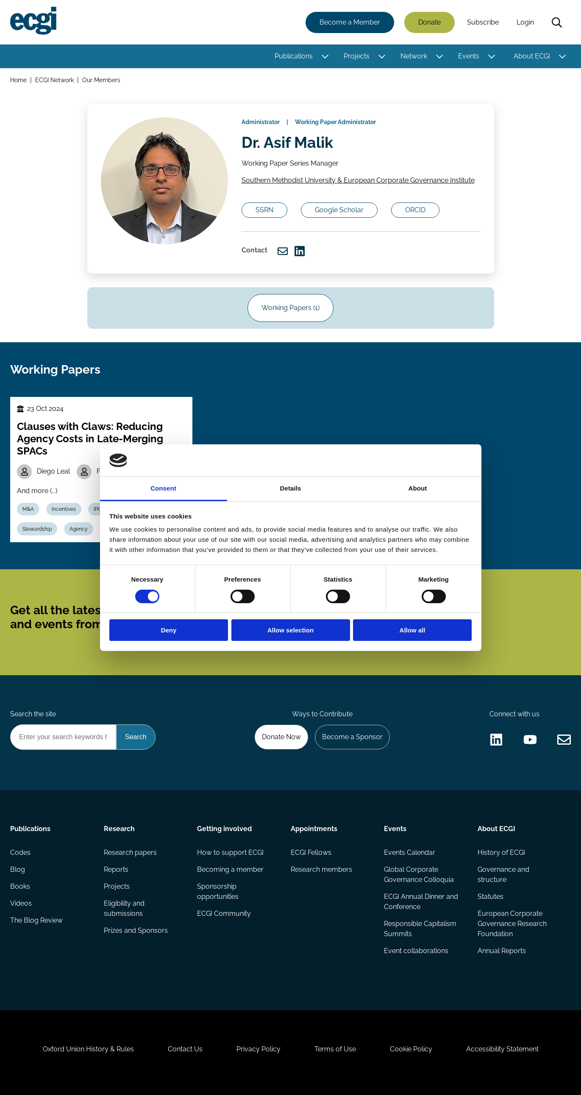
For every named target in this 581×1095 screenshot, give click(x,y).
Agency (78, 529)
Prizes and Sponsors (136, 930)
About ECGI (532, 56)
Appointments (314, 829)
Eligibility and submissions (124, 908)
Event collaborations (416, 951)
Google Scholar (339, 210)
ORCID (415, 210)
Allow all (412, 630)
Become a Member (350, 22)
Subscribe (483, 22)
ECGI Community (224, 913)
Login (525, 22)
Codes (20, 852)
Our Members (101, 79)
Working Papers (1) (290, 308)
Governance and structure (503, 874)
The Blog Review (36, 920)
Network (413, 56)
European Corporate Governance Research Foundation (512, 923)
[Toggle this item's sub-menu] (325, 56)
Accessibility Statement (502, 1049)
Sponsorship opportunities (218, 891)
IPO (98, 509)
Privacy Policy (258, 1049)
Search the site (33, 714)
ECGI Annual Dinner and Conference (421, 902)
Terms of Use (335, 1049)
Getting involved (224, 829)
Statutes (490, 897)
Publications (294, 56)
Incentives (64, 509)
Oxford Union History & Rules (88, 1049)
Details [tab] (290, 488)
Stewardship (37, 529)
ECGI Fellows (311, 852)
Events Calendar (409, 852)
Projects (357, 56)
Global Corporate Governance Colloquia (419, 874)
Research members (321, 869)
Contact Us (185, 1049)
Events (468, 56)
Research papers (130, 852)
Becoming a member (230, 869)
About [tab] (418, 488)
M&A (28, 509)
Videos (21, 903)
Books (20, 886)
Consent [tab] (163, 488)
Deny (169, 630)
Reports (116, 869)
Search (556, 22)
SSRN (264, 210)
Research (119, 829)
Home (18, 79)
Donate (429, 22)
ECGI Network (54, 79)
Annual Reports (502, 951)
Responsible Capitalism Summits (420, 929)
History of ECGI (501, 852)
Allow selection (290, 630)
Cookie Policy (411, 1049)
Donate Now (281, 737)
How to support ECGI (230, 852)
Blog (17, 869)
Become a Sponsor (352, 737)
